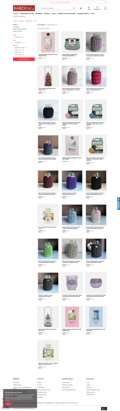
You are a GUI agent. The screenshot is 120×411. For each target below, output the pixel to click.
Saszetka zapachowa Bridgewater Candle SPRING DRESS (71, 330)
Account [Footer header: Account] (40, 379)
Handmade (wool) (83, 13)
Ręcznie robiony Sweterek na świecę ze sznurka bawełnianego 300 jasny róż (95, 228)
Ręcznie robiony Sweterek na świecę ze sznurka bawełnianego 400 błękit (71, 228)
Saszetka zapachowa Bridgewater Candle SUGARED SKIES (47, 55)
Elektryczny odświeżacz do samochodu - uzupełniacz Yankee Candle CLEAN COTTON (95, 124)
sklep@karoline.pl (49, 403)
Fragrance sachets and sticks (20, 29)
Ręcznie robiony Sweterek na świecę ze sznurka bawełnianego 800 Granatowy (47, 158)
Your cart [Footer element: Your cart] (39, 385)
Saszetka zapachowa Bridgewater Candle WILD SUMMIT (71, 158)
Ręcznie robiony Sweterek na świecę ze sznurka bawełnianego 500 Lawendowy (95, 55)
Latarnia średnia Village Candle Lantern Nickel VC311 (47, 330)
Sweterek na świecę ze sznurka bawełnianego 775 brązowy (45, 296)
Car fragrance (16, 26)
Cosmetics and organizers (66, 13)
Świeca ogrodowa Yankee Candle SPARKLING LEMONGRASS (70, 55)
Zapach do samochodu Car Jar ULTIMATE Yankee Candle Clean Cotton (48, 364)
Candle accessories (17, 31)
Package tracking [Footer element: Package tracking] (17, 385)
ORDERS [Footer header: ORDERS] (16, 379)
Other (15, 24)
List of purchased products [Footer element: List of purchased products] (44, 389)
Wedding (47, 13)
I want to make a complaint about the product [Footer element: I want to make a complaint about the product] (22, 388)
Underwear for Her (27, 13)
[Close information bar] (105, 2)
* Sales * (16, 13)
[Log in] (88, 8)
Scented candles (19, 16)
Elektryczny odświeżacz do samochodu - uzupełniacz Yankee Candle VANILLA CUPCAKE (95, 159)
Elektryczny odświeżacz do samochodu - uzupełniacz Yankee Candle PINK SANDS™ (71, 124)
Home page (21, 20)
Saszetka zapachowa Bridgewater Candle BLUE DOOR (95, 330)
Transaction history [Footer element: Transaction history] (42, 392)
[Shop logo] (24, 8)
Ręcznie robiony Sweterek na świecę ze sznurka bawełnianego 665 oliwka (71, 262)
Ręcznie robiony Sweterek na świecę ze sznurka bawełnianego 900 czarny (95, 194)
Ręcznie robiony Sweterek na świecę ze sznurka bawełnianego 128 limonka (47, 262)
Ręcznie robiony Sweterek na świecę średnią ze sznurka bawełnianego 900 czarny (47, 124)
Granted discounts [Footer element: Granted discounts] (42, 394)
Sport (54, 13)
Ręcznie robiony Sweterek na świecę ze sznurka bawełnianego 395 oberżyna (47, 194)
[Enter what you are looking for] (58, 8)
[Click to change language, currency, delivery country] (81, 8)
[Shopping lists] (97, 8)
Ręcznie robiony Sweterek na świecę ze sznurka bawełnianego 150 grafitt (95, 262)
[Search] (74, 8)
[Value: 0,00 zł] (105, 8)
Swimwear (39, 13)
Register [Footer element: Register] (39, 382)
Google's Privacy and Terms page (17, 400)
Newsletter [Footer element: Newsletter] (40, 397)
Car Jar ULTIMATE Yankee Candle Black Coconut (47, 228)
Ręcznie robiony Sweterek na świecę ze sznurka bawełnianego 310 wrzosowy (71, 89)
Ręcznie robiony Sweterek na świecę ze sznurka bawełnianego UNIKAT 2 (95, 89)
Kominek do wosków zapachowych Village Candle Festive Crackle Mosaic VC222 (72, 296)
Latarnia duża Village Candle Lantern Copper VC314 (46, 89)
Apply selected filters (24, 59)
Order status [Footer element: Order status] (16, 382)
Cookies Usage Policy (11, 396)
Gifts (92, 13)
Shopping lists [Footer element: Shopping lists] (40, 387)
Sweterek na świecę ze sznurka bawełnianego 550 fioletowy (69, 194)
